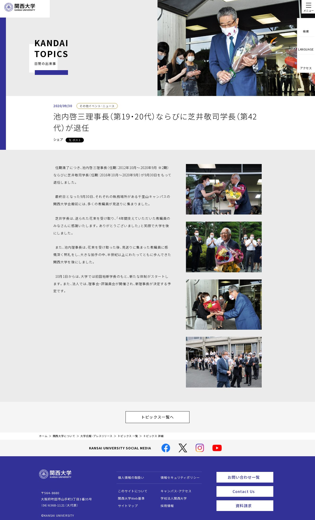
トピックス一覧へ (162, 415)
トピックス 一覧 (128, 434)
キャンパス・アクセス (173, 488)
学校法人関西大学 (171, 496)
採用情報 (164, 503)
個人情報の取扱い (129, 475)
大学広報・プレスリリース (96, 434)
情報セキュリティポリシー (178, 475)
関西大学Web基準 (129, 496)
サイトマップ (125, 503)
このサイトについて (130, 488)
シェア (58, 139)
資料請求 (253, 500)
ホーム (43, 434)
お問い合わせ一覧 (250, 474)
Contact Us (251, 487)
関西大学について (64, 434)
